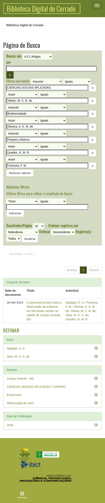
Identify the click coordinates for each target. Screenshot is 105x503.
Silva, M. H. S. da (77, 315)
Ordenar (44, 231)
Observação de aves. (20, 403)
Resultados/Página (19, 225)
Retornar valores (20, 173)
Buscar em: (14, 56)
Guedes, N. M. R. (77, 319)
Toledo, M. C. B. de (82, 311)
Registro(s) (83, 231)
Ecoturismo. (14, 395)
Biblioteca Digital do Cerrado (24, 25)
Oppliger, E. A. (75, 302)
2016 (10, 425)
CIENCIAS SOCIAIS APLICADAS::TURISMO (36, 386)
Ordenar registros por (63, 225)
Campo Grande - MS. (21, 378)
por (8, 62)
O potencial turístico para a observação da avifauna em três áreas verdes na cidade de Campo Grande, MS (44, 311)
